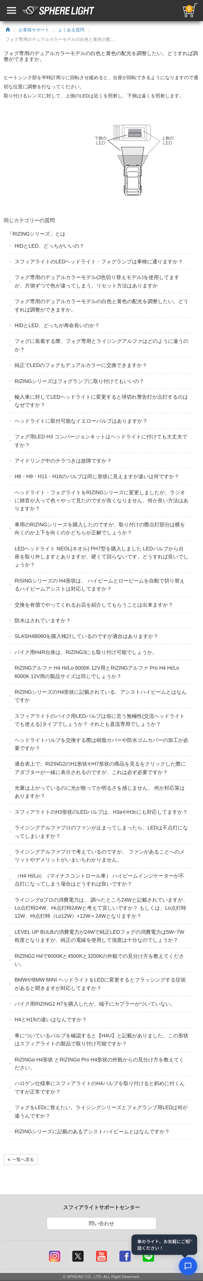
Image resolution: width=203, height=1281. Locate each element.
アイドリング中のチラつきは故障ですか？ (63, 461)
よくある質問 (71, 29)
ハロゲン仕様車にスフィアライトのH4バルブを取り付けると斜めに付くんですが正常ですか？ (100, 1087)
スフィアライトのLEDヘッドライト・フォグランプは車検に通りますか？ (99, 261)
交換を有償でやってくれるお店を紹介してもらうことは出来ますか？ (94, 605)
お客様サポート (34, 29)
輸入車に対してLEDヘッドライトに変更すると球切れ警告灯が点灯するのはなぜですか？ (101, 401)
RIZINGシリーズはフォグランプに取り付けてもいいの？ (79, 381)
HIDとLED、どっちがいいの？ (49, 246)
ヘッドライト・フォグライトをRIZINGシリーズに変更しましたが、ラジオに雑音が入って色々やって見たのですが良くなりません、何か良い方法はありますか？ (101, 500)
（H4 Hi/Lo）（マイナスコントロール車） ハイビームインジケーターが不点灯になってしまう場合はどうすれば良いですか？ (99, 880)
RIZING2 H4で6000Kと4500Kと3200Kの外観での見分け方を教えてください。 (99, 960)
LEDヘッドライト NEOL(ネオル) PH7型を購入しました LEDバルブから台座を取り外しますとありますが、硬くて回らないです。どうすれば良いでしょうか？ (101, 557)
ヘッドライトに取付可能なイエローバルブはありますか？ (81, 421)
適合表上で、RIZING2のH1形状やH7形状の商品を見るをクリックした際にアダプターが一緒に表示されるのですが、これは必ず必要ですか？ (100, 768)
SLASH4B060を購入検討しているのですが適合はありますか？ (86, 636)
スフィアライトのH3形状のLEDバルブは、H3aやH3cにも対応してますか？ (101, 812)
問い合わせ (101, 1223)
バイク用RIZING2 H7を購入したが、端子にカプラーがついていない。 (95, 1004)
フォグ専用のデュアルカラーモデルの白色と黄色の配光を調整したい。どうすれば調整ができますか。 (101, 305)
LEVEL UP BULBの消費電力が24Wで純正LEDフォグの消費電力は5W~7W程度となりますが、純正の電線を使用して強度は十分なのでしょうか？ (99, 936)
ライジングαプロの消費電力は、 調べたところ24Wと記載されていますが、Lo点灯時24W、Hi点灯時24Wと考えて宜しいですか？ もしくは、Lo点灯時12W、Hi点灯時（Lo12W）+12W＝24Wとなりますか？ (101, 908)
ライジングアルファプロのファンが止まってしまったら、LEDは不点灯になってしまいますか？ (101, 832)
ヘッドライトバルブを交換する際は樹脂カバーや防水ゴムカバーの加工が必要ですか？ (101, 744)
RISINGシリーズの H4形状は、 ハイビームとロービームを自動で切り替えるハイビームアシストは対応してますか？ (100, 585)
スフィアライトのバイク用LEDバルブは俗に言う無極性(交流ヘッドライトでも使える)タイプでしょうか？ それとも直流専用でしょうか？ (100, 720)
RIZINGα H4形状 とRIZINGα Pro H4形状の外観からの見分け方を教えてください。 (99, 1064)
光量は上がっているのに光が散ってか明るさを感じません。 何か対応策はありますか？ (100, 792)
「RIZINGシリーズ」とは (36, 234)
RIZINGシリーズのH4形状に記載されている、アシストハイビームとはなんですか (101, 696)
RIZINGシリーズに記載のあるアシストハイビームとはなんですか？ (92, 1131)
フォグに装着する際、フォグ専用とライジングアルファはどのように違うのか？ (101, 345)
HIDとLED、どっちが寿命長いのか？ (57, 325)
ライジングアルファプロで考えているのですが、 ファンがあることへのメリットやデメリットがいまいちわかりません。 (100, 856)
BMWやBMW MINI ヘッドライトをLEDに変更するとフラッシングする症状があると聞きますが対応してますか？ (100, 984)
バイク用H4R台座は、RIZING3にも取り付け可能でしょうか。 (86, 652)
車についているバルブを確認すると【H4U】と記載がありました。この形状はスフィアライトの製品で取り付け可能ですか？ (101, 1039)
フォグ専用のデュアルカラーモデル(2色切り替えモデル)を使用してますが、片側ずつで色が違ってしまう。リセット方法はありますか (97, 281)
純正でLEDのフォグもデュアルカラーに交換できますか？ (81, 365)
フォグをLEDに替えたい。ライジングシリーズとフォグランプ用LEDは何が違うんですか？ (101, 1111)
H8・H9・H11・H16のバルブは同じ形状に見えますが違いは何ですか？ (97, 476)
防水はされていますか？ (43, 620)
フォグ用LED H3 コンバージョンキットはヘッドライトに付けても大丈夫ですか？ (101, 441)
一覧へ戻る (21, 1159)
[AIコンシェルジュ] (188, 1266)
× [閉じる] (191, 1241)
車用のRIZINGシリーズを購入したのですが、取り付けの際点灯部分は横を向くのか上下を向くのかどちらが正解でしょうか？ (100, 528)
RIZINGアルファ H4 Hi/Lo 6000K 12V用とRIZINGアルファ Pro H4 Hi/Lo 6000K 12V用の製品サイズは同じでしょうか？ (97, 672)
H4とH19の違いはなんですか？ (51, 1019)
